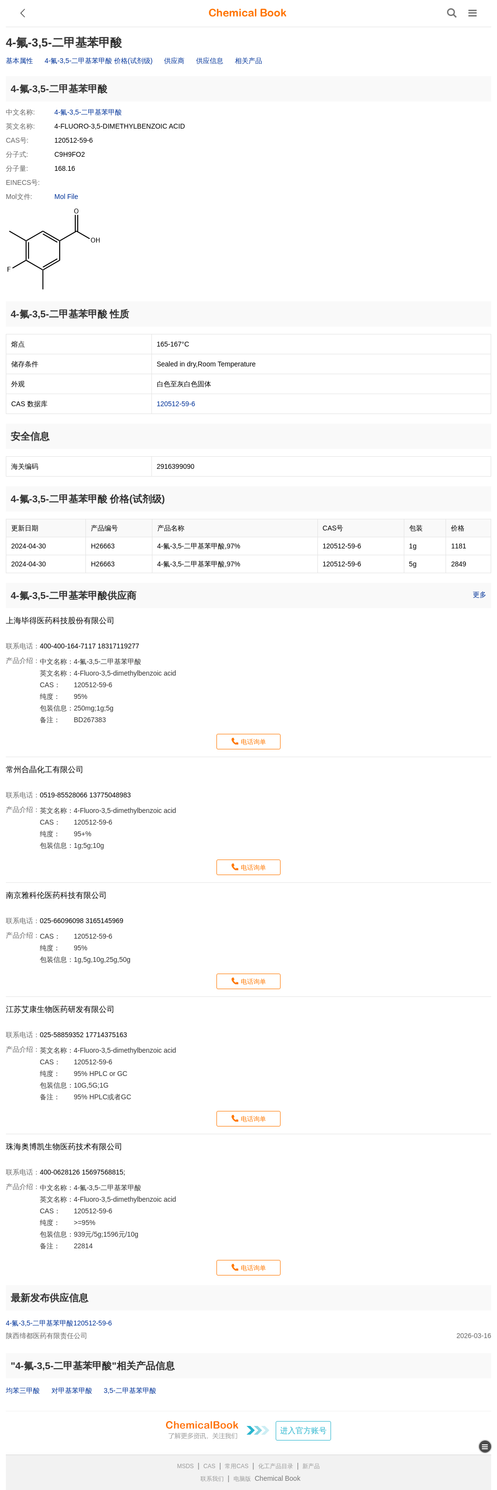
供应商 (174, 60)
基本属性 (19, 60)
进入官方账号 (303, 1430)
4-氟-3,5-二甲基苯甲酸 (88, 112)
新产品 (311, 1466)
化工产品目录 (275, 1466)
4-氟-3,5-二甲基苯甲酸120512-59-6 (59, 1323)
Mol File (66, 196)
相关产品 (248, 60)
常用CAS (236, 1466)
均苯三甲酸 (23, 1390)
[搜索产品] (452, 13)
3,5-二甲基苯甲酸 (130, 1390)
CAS (209, 1466)
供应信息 (209, 60)
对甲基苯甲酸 (71, 1390)
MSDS (185, 1466)
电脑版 (242, 1478)
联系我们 (212, 1478)
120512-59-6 (176, 404)
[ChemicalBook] (247, 13)
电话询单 (253, 741)
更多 (479, 594)
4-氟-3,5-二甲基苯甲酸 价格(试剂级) (98, 60)
